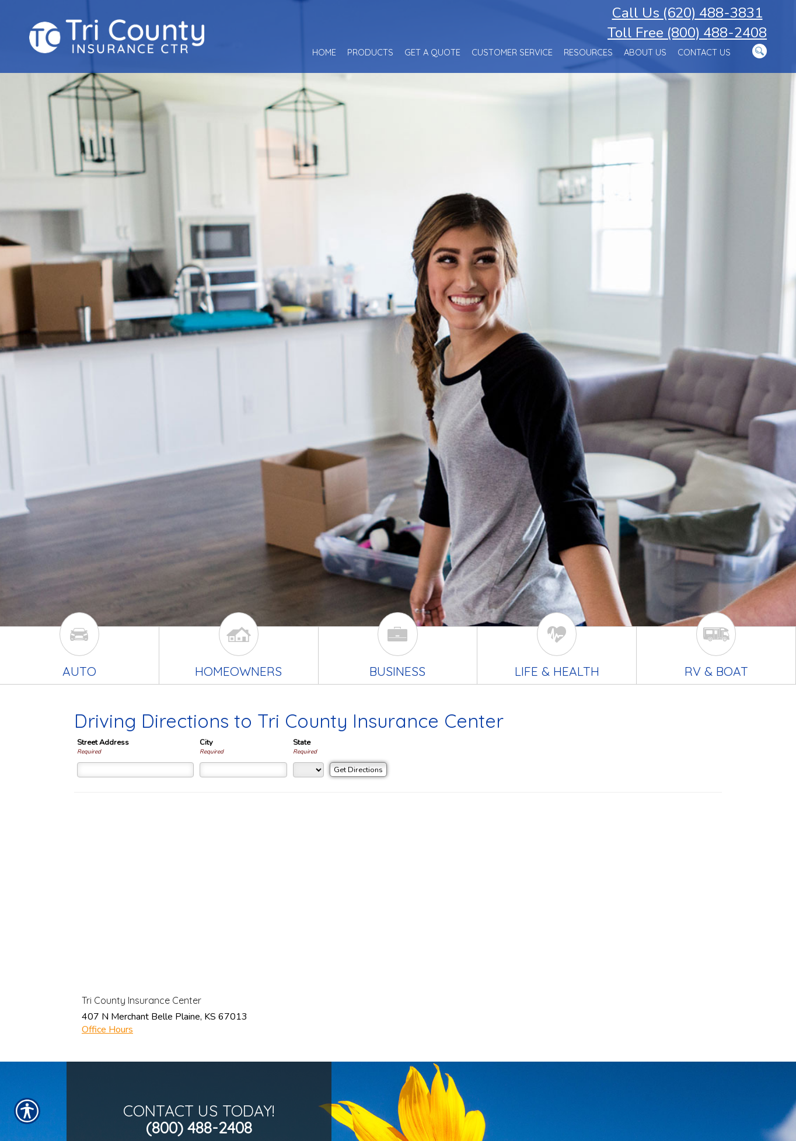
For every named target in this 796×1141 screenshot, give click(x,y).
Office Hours (107, 1029)
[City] (243, 769)
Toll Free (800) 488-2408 (687, 32)
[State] (308, 769)
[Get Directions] (358, 769)
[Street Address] (135, 769)
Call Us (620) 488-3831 (687, 13)
